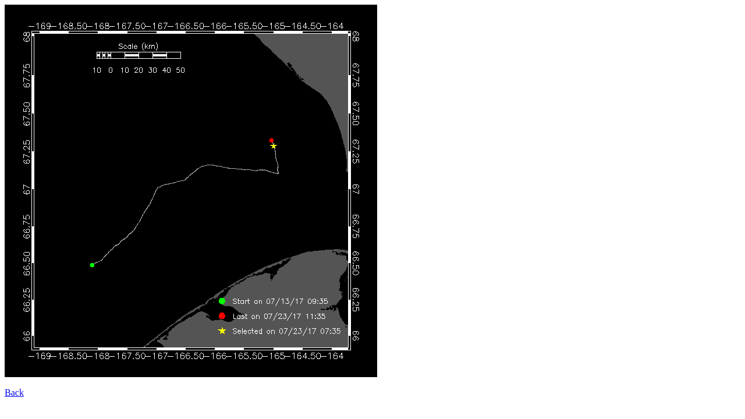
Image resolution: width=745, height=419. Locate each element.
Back (14, 392)
